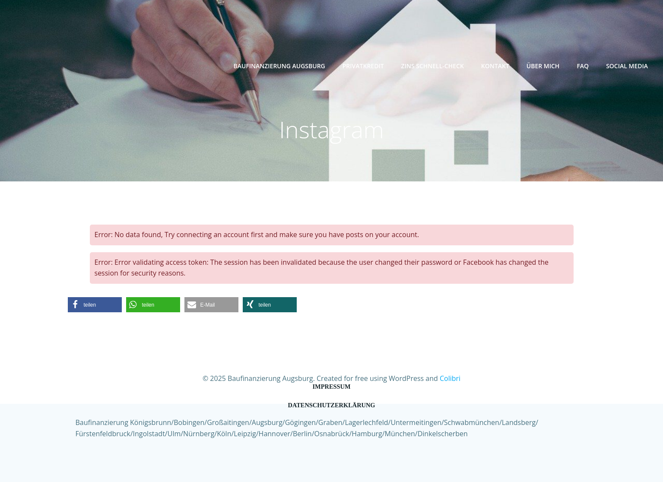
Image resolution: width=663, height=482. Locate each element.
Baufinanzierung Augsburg (279, 66)
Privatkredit (363, 66)
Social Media (627, 66)
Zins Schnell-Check (432, 66)
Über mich (543, 66)
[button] (95, 304)
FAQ (583, 66)
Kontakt (495, 66)
